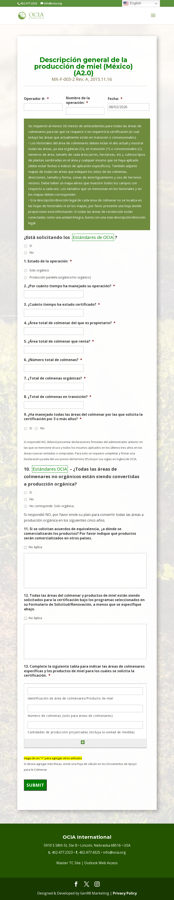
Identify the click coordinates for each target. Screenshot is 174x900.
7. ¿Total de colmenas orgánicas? (55, 378)
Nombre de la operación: (78, 100)
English (132, 3)
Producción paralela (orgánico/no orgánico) (60, 277)
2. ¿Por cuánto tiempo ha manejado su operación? (69, 286)
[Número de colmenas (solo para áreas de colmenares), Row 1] (85, 708)
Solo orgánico (39, 270)
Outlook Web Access (101, 862)
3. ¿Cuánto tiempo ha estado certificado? (62, 304)
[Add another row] (83, 742)
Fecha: (115, 98)
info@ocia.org (114, 852)
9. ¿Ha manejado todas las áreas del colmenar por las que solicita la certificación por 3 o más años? (83, 416)
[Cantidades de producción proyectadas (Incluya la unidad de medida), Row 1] (85, 725)
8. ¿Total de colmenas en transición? (57, 396)
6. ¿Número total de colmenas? (53, 360)
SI (30, 246)
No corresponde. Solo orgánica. (51, 506)
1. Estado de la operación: (48, 261)
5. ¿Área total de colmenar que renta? (59, 341)
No (31, 252)
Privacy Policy (125, 893)
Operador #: (36, 98)
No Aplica (35, 547)
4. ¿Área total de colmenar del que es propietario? (69, 323)
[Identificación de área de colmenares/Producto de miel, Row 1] (85, 691)
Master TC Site (68, 862)
